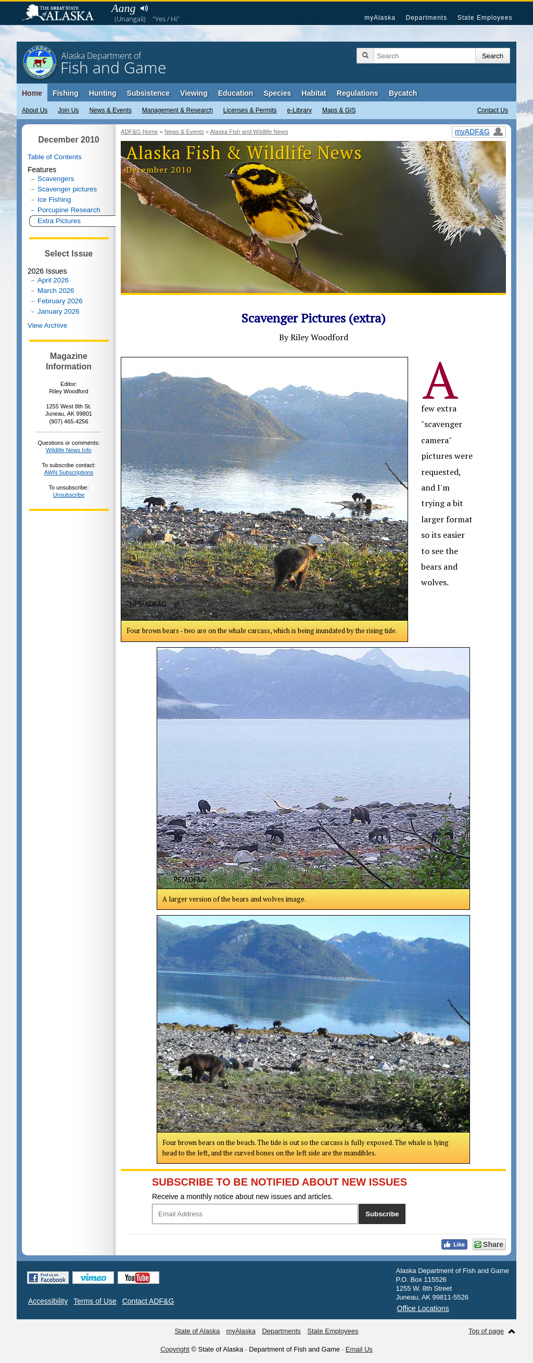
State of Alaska (63, 13)
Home (32, 93)
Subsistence (148, 93)
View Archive (47, 325)
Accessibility (48, 1301)
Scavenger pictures (67, 189)
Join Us (68, 110)
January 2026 (58, 311)
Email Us (359, 1349)
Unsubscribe (68, 495)
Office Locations (423, 1308)
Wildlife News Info (68, 450)
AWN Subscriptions (68, 472)
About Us (34, 110)
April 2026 (53, 280)
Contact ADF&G (148, 1301)
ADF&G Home (139, 131)
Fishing (66, 93)
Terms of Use (94, 1301)
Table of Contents (55, 157)
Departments (426, 17)
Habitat (313, 93)
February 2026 (60, 301)
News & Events (110, 110)
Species (277, 93)
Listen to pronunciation (143, 8)
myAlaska (380, 17)
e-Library (299, 110)
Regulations (357, 93)
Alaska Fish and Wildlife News (249, 131)
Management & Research (177, 110)
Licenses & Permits (250, 110)
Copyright (174, 1349)
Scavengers (55, 179)
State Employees (485, 17)
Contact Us (492, 110)
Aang (123, 8)
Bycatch (403, 93)
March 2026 (55, 290)
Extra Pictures (59, 221)
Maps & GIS (339, 110)
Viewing (194, 93)
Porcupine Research (68, 210)
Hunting (103, 93)
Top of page (486, 1331)
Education (235, 93)
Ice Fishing (54, 199)
